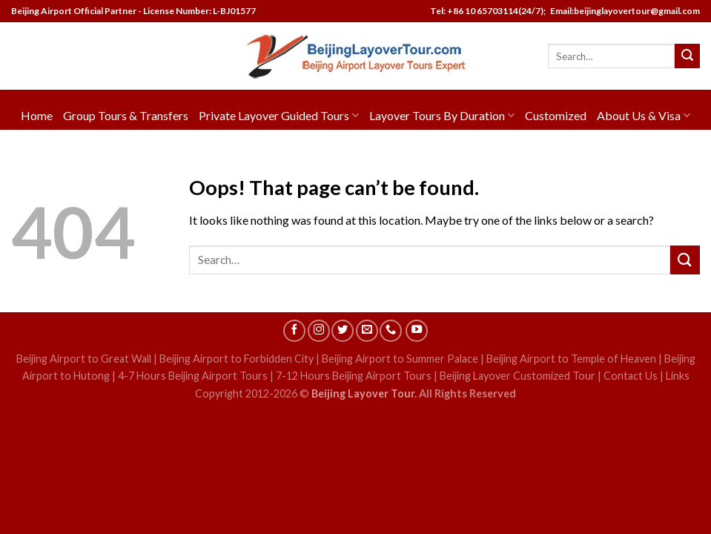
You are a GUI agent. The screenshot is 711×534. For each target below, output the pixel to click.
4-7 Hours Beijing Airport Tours (193, 375)
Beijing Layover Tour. (364, 393)
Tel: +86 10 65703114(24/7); (488, 10)
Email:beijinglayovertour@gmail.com (623, 10)
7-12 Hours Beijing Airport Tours (353, 375)
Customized (555, 115)
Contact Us (630, 375)
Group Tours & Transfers (125, 115)
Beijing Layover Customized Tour (517, 375)
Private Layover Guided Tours (279, 115)
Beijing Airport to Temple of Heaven (571, 358)
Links (677, 375)
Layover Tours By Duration (442, 115)
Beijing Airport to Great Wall (83, 358)
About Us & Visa (643, 115)
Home (37, 115)
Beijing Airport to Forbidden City (236, 358)
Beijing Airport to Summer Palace (400, 358)
